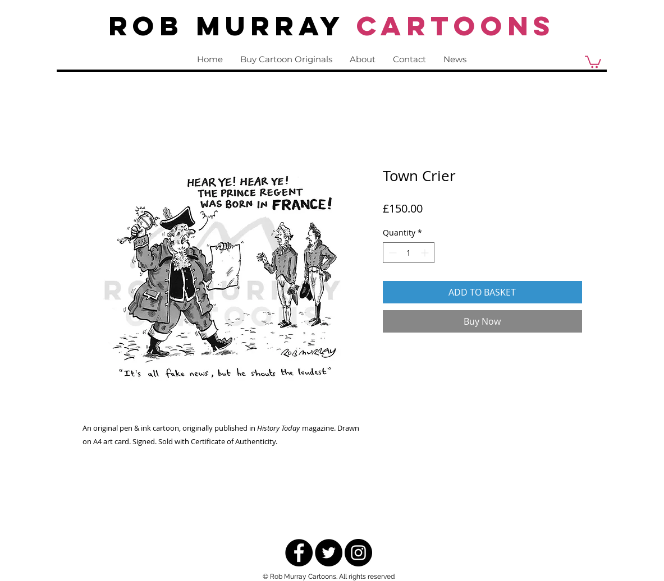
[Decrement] (391, 252)
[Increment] (426, 252)
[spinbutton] (409, 252)
